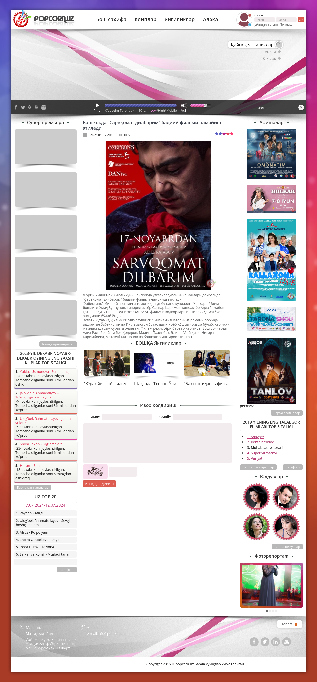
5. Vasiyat (254, 458)
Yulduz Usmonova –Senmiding (44, 372)
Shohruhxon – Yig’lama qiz (41, 444)
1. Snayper (255, 436)
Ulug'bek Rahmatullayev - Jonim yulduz (43, 421)
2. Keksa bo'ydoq (260, 442)
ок (300, 19)
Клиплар (146, 19)
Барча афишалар (286, 413)
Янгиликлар (179, 19)
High (161, 110)
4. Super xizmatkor (262, 453)
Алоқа (210, 19)
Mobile (171, 110)
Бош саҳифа (111, 19)
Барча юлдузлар (287, 546)
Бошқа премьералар (58, 344)
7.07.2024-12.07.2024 (45, 505)
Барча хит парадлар (258, 467)
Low (154, 110)
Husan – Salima (32, 466)
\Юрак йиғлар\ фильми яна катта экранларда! (128, 383)
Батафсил (292, 467)
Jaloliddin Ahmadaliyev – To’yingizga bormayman (37, 395)
